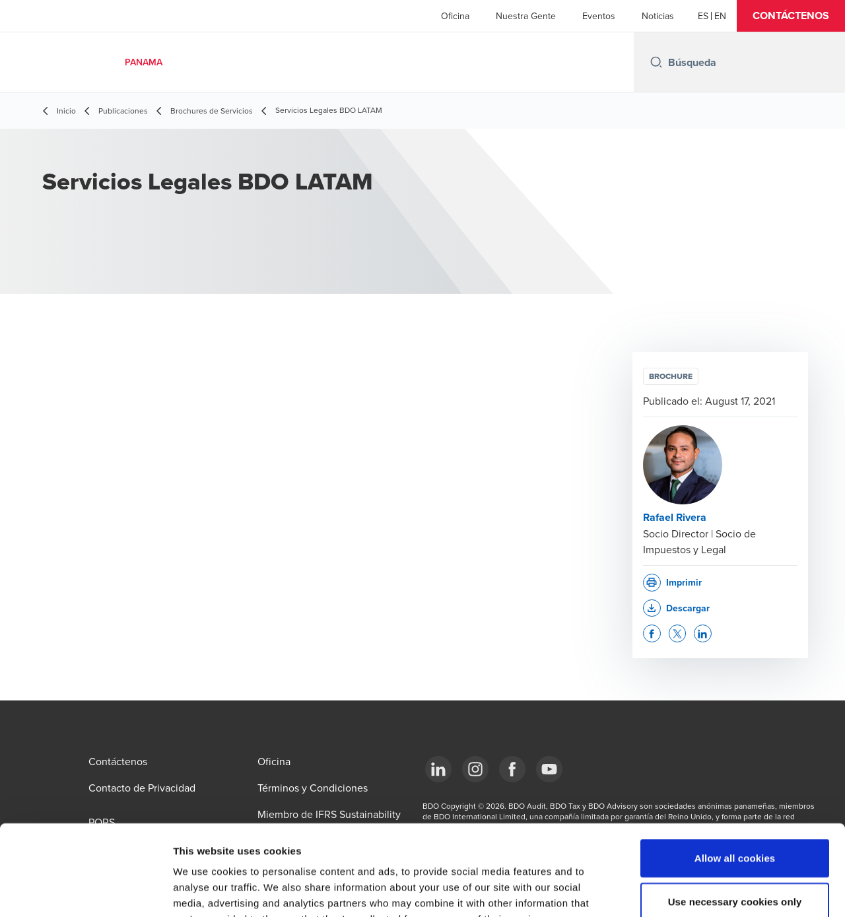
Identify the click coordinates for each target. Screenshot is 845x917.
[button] (791, 16)
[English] (720, 16)
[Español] (703, 16)
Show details (693, 891)
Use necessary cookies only (735, 820)
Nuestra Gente (526, 15)
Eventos (598, 15)
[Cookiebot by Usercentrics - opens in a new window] (85, 891)
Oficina (455, 15)
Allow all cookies (735, 776)
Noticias (658, 15)
